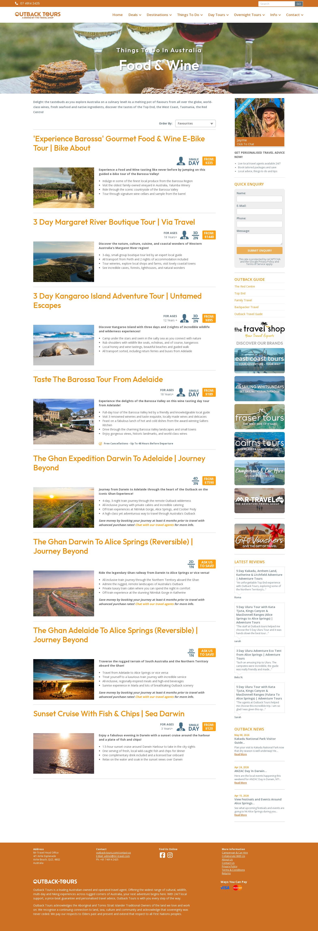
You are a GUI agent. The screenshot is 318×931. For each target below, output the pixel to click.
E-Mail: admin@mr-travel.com (113, 856)
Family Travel (243, 300)
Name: (241, 193)
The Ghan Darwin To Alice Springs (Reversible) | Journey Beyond (113, 546)
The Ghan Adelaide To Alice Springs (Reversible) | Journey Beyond (115, 634)
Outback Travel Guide (248, 314)
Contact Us (228, 863)
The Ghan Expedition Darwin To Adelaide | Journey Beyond (119, 463)
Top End (239, 293)
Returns (226, 873)
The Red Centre (244, 286)
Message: (243, 231)
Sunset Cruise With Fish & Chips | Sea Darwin (109, 713)
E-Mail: (241, 206)
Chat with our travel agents (154, 525)
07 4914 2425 (30, 3)
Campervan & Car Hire (235, 852)
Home (117, 14)
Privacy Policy (266, 261)
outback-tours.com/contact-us (113, 852)
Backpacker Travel (246, 307)
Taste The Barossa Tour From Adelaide (98, 379)
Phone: (241, 218)
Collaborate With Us (233, 856)
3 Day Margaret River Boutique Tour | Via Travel (114, 221)
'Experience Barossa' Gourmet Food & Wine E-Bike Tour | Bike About (119, 143)
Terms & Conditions (233, 870)
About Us (227, 859)
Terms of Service (255, 264)
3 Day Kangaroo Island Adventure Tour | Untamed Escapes (117, 300)
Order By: (165, 123)
